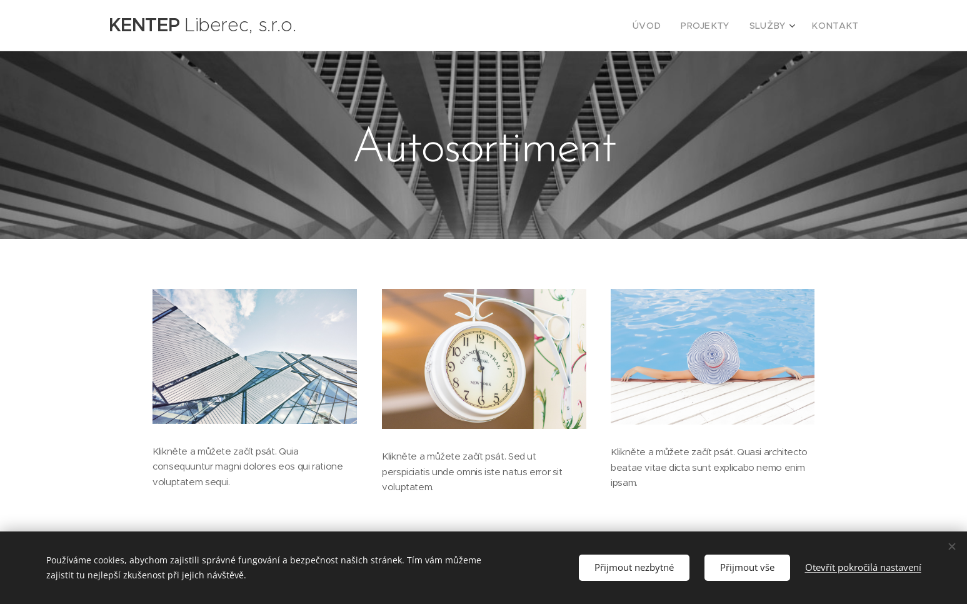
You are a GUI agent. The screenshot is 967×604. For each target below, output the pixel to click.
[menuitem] (663, 25)
